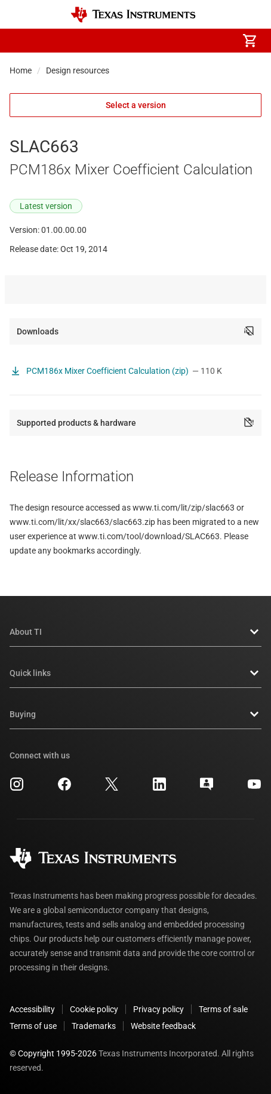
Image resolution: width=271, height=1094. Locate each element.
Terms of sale (223, 1009)
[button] (21, 41)
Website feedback (163, 1026)
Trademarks (94, 1026)
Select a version (136, 105)
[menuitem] (149, 41)
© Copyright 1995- (53, 1053)
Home (21, 70)
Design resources (77, 70)
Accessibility (32, 1009)
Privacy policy (158, 1009)
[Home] (133, 15)
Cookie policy (94, 1009)
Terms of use (33, 1026)
